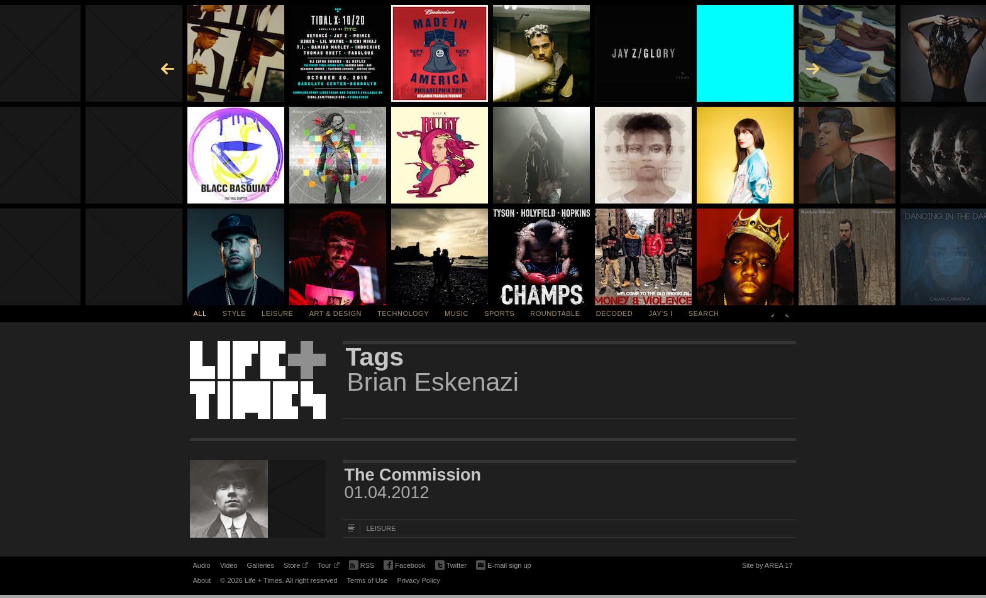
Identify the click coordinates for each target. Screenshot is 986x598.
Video (229, 565)
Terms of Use (367, 580)
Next (787, 313)
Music (456, 313)
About (202, 580)
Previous (772, 313)
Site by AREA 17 (767, 567)
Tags (375, 356)
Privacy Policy (418, 580)
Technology (403, 313)
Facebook (404, 565)
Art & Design (335, 313)
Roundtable (555, 313)
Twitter (451, 565)
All (200, 313)
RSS (362, 564)
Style (234, 313)
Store (296, 567)
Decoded (614, 313)
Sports (499, 313)
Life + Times (258, 380)
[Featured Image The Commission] (258, 499)
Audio (202, 565)
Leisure (278, 313)
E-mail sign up (503, 564)
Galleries (260, 565)
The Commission (413, 475)
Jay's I (660, 313)
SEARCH (704, 313)
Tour (328, 567)
